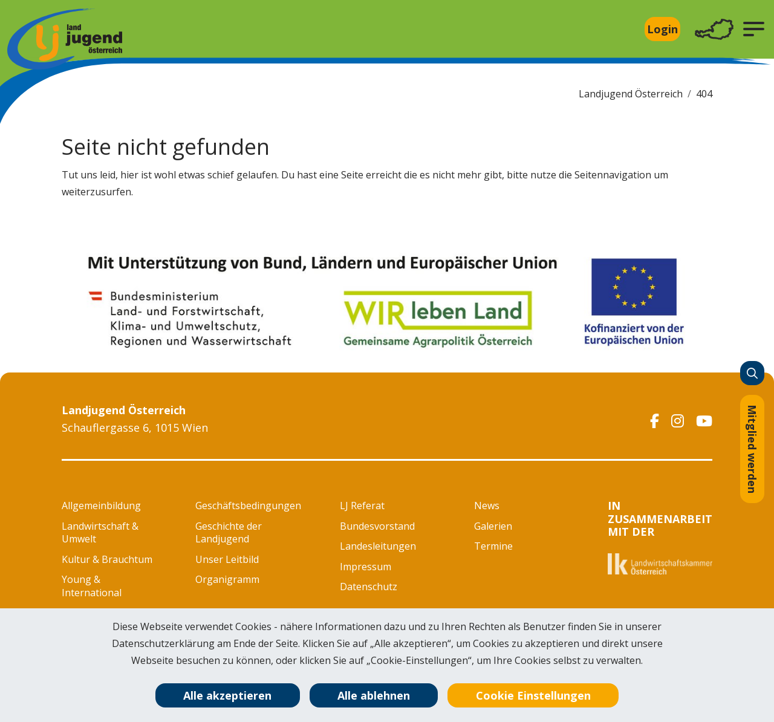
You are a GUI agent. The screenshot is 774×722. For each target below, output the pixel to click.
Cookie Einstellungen (533, 695)
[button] (753, 29)
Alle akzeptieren (227, 695)
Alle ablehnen (373, 695)
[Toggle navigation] (714, 29)
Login (662, 29)
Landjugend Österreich (631, 93)
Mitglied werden (752, 449)
